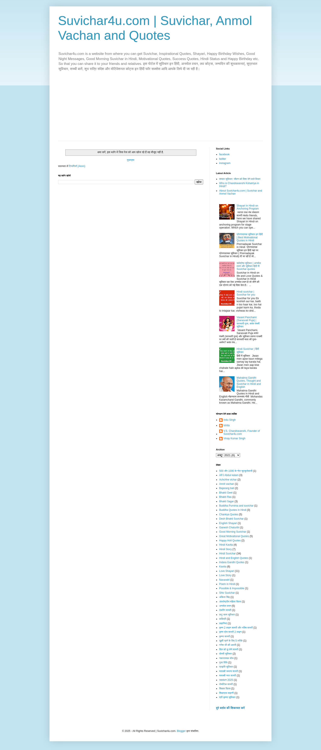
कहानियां (223, 623)
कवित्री (222, 618)
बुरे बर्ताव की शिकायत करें (230, 708)
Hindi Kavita (226, 544)
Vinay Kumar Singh (234, 438)
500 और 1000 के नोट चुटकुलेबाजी (235, 470)
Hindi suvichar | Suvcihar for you (246, 293)
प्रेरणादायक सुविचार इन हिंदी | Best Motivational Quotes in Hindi (250, 237)
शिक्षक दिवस (225, 688)
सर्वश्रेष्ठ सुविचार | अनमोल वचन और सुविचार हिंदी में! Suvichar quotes (249, 266)
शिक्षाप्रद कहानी (226, 692)
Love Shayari (226, 571)
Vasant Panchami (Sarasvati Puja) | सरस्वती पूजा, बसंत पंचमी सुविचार (248, 322)
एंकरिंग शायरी (225, 610)
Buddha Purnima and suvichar (236, 505)
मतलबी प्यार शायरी (227, 675)
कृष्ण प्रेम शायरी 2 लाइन (230, 631)
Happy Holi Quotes (230, 540)
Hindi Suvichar (227, 553)
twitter (222, 158)
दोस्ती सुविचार (225, 653)
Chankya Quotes (228, 514)
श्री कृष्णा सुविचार (227, 697)
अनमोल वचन (225, 605)
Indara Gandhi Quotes (231, 562)
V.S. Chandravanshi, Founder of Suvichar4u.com (241, 432)
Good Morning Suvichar (232, 531)
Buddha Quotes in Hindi (232, 509)
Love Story (225, 575)
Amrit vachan (226, 483)
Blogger (181, 730)
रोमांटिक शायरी (226, 684)
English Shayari (228, 523)
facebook (224, 154)
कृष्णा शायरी (224, 636)
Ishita (226, 425)
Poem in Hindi (227, 584)
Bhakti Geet (226, 492)
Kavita (222, 566)
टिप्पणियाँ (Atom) (77, 166)
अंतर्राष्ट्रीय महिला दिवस (230, 601)
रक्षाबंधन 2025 (226, 679)
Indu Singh (229, 419)
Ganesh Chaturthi (229, 527)
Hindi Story (225, 549)
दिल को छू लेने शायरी (228, 649)
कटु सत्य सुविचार (227, 614)
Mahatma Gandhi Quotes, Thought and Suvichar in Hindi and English (249, 382)
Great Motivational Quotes (234, 536)
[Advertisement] (160, 109)
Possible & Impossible (231, 588)
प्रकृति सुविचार (226, 666)
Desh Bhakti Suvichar (231, 518)
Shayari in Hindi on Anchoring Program (248, 207)
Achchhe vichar (228, 479)
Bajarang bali (226, 488)
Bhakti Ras (225, 496)
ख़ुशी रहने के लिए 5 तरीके (231, 640)
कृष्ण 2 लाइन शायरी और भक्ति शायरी (236, 627)
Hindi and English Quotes (233, 558)
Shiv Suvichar (227, 592)
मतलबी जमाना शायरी (228, 671)
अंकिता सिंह (224, 597)
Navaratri (224, 579)
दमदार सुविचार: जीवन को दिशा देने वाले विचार (239, 178)
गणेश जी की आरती (227, 644)
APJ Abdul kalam (229, 475)
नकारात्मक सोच (226, 658)
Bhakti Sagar (226, 501)
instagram (225, 163)
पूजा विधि (223, 662)
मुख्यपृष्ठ (130, 159)
